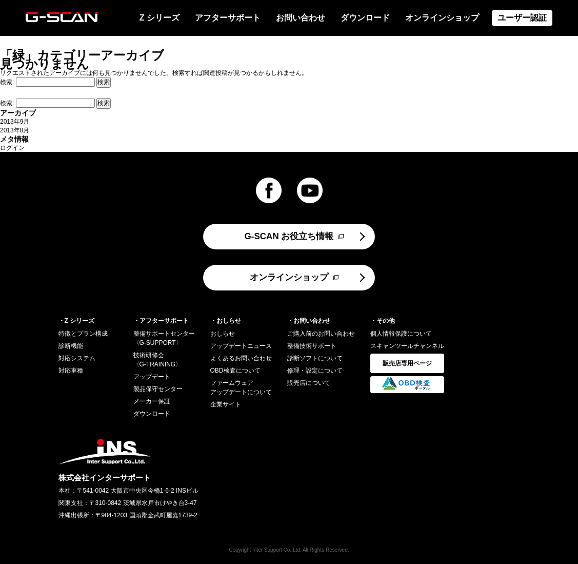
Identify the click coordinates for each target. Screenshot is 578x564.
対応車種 (70, 370)
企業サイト (225, 404)
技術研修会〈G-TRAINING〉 (157, 360)
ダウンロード (365, 17)
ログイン (12, 147)
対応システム (76, 358)
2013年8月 (14, 130)
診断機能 (70, 345)
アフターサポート (228, 17)
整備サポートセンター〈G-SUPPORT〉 (164, 338)
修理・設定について (315, 370)
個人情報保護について (401, 333)
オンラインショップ (442, 17)
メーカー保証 (151, 401)
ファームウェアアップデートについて (241, 387)
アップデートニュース (241, 345)
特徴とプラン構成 (83, 333)
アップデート (151, 376)
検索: (7, 82)
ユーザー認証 (522, 17)
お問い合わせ (300, 17)
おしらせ (222, 333)
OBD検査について (235, 370)
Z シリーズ (159, 17)
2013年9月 (14, 121)
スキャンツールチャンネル (407, 345)
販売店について (308, 382)
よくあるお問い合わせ (241, 358)
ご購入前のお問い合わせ (321, 333)
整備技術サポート (311, 345)
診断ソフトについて (315, 358)
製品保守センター (158, 389)
